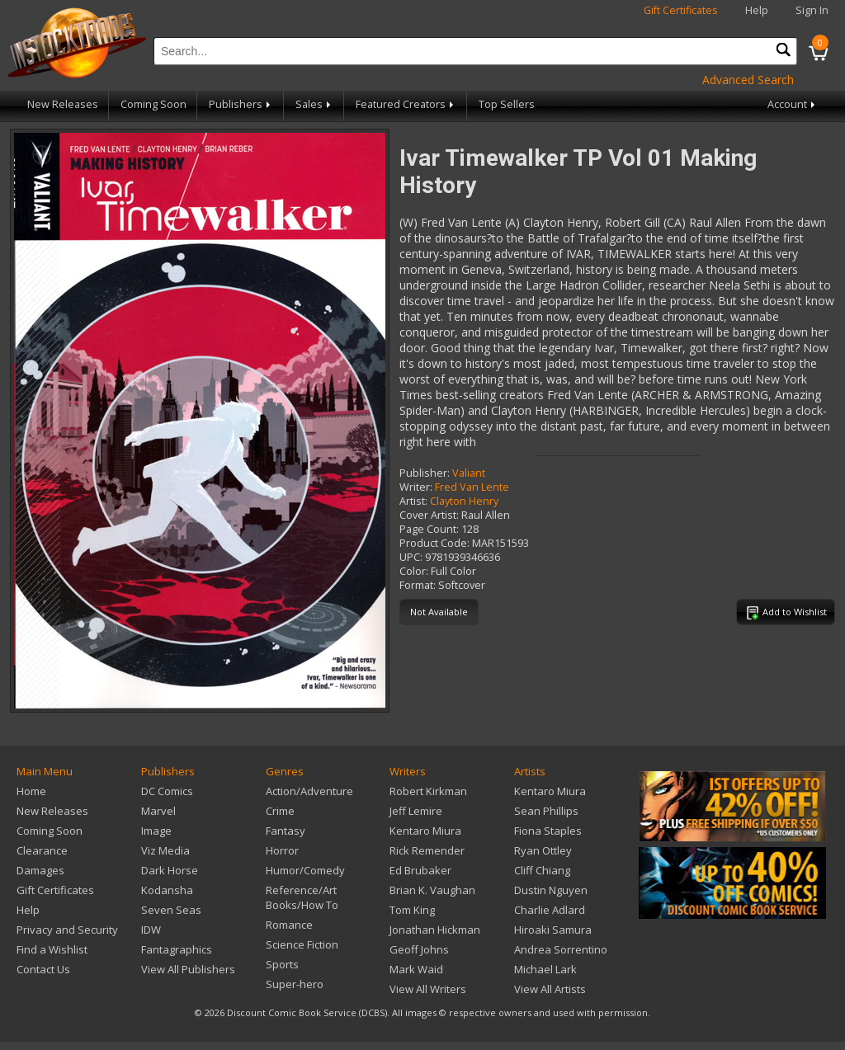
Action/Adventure (309, 791)
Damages (40, 870)
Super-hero (294, 984)
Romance (289, 924)
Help (756, 10)
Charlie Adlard (549, 909)
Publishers (241, 104)
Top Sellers (507, 104)
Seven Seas (171, 909)
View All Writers (427, 989)
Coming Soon (153, 104)
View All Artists (550, 989)
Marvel (158, 810)
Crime (280, 810)
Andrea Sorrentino (560, 949)
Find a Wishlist (52, 949)
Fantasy (285, 830)
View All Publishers (188, 969)
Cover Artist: (429, 515)
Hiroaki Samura (553, 929)
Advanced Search (748, 79)
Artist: (413, 501)
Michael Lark (545, 969)
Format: (417, 585)
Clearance (42, 850)
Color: (413, 571)
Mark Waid (416, 969)
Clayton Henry (464, 501)
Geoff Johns (419, 949)
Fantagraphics (176, 949)
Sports (282, 964)
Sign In (811, 10)
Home (31, 791)
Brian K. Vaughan (432, 890)
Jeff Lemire (415, 810)
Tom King (412, 909)
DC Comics (167, 791)
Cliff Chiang (542, 870)
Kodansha (167, 890)
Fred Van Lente (472, 487)
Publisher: (424, 473)
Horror (282, 850)
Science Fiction (302, 944)
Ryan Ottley (543, 850)
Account (792, 104)
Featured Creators (406, 104)
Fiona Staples (548, 830)
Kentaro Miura (425, 830)
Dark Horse (169, 870)
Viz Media (165, 850)
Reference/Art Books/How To (302, 897)
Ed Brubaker (420, 870)
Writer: (415, 487)
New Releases (62, 104)
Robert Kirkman (428, 791)
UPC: (410, 557)
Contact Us (43, 969)
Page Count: (429, 529)
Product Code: (434, 543)
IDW (151, 929)
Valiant (468, 473)
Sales (314, 104)
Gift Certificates (681, 10)
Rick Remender (427, 850)
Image (156, 830)
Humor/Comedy (305, 870)
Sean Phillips (546, 810)
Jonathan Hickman (434, 929)
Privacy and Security (67, 929)
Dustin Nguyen (551, 890)
